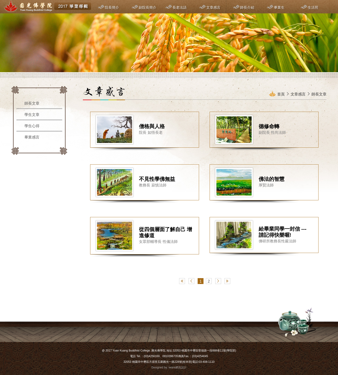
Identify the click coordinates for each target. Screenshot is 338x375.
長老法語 (180, 7)
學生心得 (31, 126)
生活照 (313, 7)
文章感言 (213, 7)
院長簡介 (112, 7)
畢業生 (279, 7)
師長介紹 (247, 7)
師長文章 (31, 103)
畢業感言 (31, 137)
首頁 (281, 94)
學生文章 (31, 115)
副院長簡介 (147, 7)
